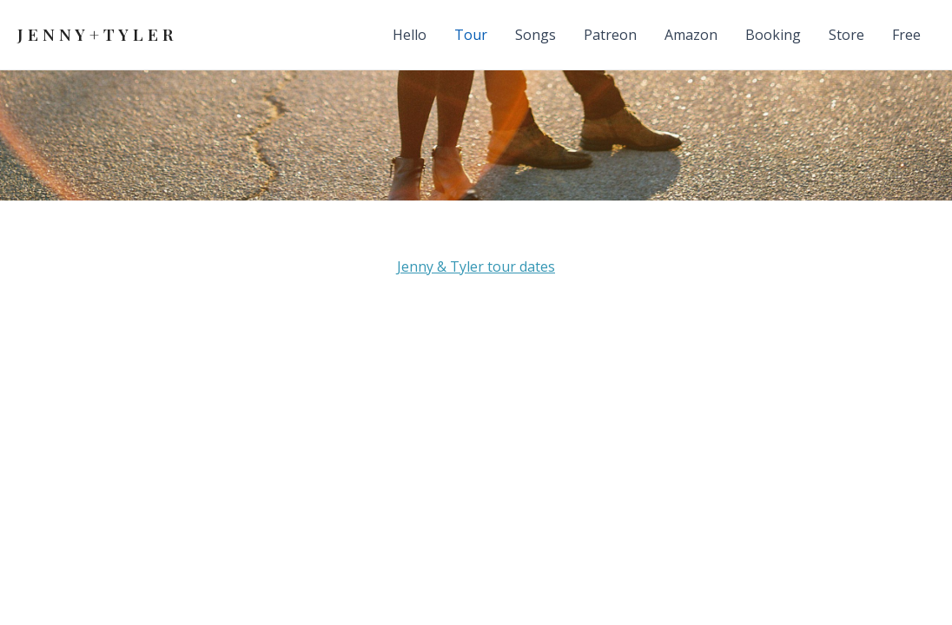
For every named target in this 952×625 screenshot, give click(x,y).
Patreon (610, 34)
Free (906, 34)
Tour (470, 34)
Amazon (690, 34)
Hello (409, 34)
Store (846, 34)
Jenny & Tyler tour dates (476, 266)
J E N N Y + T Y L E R (95, 34)
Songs (535, 34)
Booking (773, 34)
